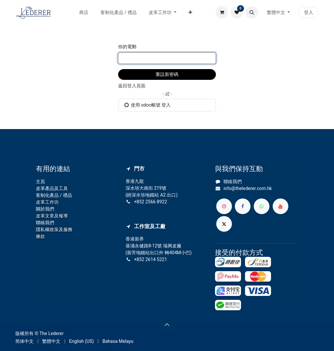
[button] (252, 12)
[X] (224, 224)
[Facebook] (242, 206)
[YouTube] (280, 206)
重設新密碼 (167, 74)
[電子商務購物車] (222, 12)
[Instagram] (224, 206)
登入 (308, 12)
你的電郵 (127, 46)
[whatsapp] (261, 206)
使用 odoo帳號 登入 (147, 105)
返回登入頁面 (131, 85)
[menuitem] (84, 13)
